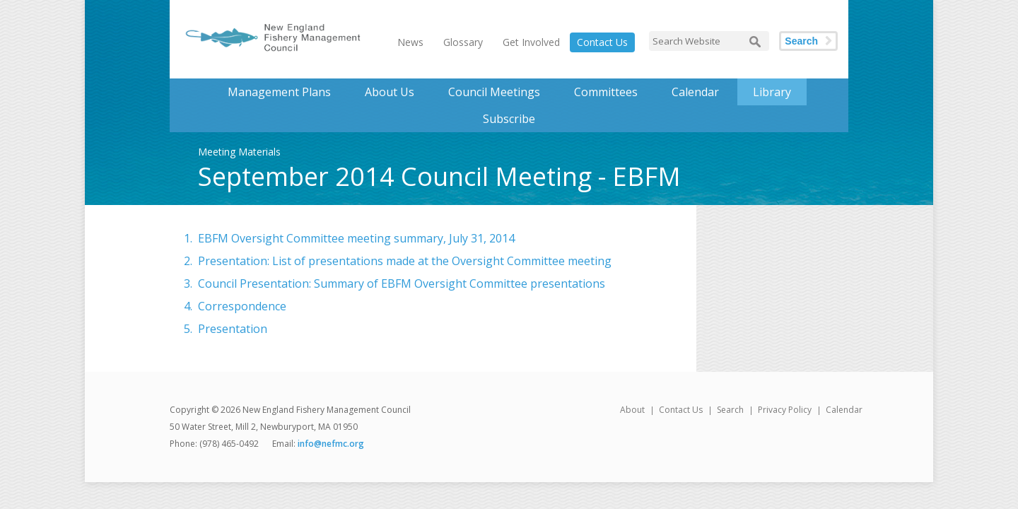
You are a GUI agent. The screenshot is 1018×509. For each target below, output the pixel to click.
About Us (389, 92)
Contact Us (602, 42)
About (632, 410)
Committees (606, 92)
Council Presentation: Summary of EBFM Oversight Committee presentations (401, 283)
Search (801, 41)
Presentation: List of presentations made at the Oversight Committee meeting (405, 261)
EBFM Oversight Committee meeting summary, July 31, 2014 (356, 238)
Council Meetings (494, 92)
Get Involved (531, 42)
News (410, 42)
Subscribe (509, 119)
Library (772, 92)
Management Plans (279, 92)
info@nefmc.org (331, 444)
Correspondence (242, 306)
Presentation (232, 329)
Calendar (695, 92)
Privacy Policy (785, 410)
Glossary (463, 42)
